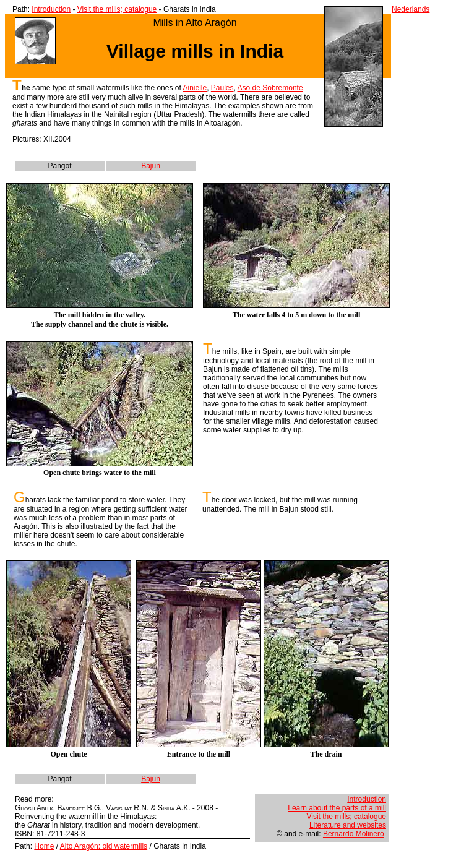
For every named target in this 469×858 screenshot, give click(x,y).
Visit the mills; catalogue (117, 9)
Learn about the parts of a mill (337, 808)
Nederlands (410, 9)
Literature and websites (347, 825)
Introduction (51, 9)
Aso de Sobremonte (270, 88)
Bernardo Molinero (353, 834)
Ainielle (195, 88)
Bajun (150, 165)
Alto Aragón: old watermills (103, 846)
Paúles (222, 88)
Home (44, 846)
